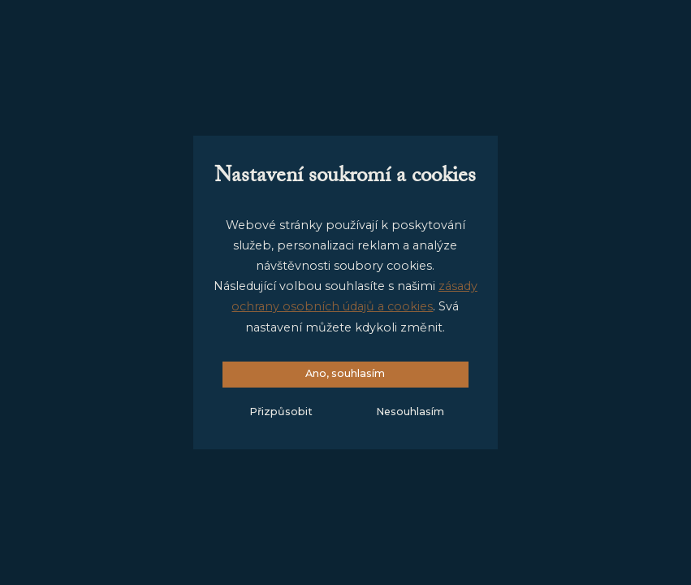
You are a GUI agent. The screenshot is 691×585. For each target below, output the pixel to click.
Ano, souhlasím (345, 373)
